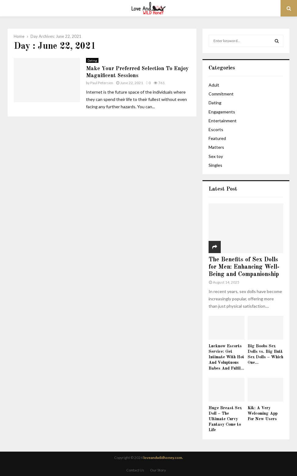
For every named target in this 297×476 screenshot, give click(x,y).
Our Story (158, 470)
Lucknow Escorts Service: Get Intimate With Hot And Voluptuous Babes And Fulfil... (226, 357)
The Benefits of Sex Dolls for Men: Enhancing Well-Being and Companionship (244, 267)
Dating (92, 60)
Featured (217, 138)
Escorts (216, 129)
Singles (215, 165)
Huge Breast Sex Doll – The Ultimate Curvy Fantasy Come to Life (225, 419)
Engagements (222, 111)
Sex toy (216, 156)
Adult (214, 85)
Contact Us (135, 470)
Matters (216, 147)
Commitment (221, 93)
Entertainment (223, 120)
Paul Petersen (101, 83)
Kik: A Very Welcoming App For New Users (262, 413)
